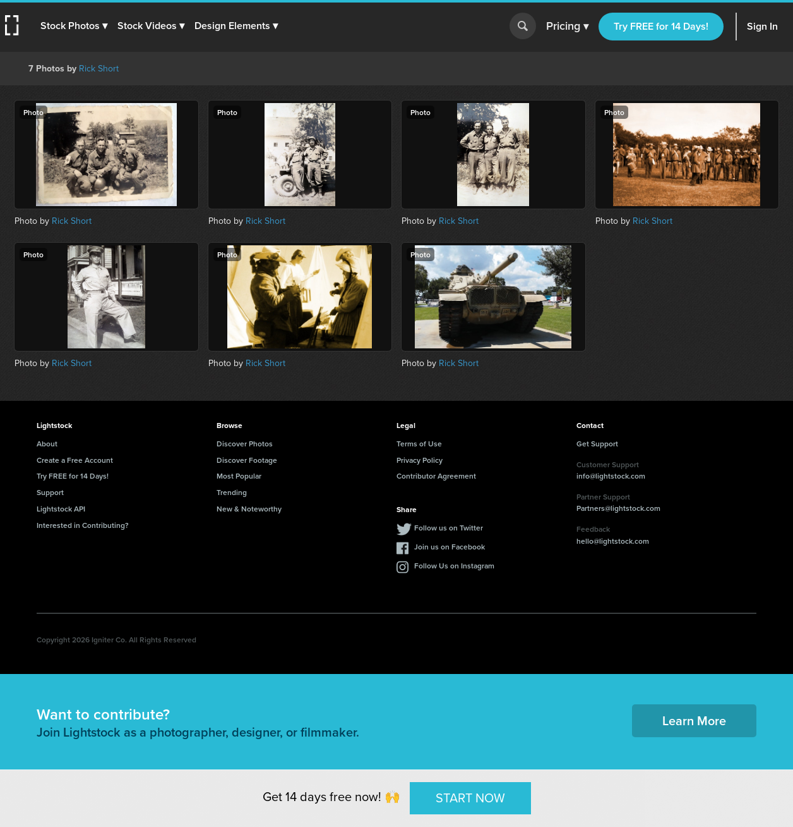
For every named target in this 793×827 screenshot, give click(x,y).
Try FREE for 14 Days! (661, 26)
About (47, 443)
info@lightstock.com (610, 475)
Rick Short (99, 68)
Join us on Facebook (449, 546)
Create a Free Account (75, 460)
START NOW (470, 797)
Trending (232, 492)
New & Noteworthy (249, 508)
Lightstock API (61, 508)
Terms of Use (419, 443)
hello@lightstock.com (612, 541)
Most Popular (239, 475)
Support (50, 492)
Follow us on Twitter (448, 527)
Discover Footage (247, 460)
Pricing (567, 26)
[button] (73, 26)
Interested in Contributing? (83, 525)
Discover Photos (245, 443)
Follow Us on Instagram (454, 565)
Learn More (694, 720)
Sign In (762, 26)
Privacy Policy (419, 460)
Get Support (597, 443)
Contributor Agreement (436, 475)
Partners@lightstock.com (618, 508)
